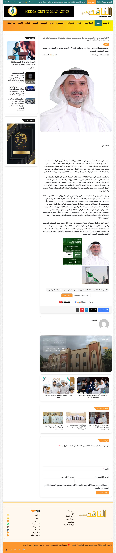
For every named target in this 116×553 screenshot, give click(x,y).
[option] (76, 353)
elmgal (25, 544)
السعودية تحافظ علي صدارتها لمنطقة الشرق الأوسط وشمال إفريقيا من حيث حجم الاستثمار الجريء (77, 290)
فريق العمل (69, 515)
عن (73, 513)
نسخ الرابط (67, 295)
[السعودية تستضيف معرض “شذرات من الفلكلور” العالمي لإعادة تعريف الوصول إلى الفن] (30, 78)
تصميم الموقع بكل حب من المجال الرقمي (54, 544)
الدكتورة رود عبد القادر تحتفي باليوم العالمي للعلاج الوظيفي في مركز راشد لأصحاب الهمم (91, 353)
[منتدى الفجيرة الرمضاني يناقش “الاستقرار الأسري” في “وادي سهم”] (76, 417)
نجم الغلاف (11, 23)
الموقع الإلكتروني (67, 476)
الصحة (35, 23)
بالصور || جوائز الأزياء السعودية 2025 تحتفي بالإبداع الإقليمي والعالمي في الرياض (23, 64)
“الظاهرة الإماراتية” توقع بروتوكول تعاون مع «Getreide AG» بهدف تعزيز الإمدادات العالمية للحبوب (16, 103)
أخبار (98, 23)
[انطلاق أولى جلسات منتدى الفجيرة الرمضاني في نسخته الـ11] (53, 417)
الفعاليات (71, 23)
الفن (79, 23)
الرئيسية (106, 23)
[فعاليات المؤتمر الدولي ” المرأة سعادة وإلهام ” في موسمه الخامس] (99, 417)
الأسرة (20, 23)
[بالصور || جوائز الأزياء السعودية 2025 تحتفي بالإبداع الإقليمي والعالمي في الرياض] (21, 50)
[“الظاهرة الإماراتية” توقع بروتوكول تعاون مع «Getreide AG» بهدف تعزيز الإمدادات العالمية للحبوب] (30, 101)
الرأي (51, 23)
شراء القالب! (69, 524)
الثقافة (27, 23)
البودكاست (89, 23)
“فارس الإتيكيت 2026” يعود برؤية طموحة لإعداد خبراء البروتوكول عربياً (62, 2)
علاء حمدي (103, 55)
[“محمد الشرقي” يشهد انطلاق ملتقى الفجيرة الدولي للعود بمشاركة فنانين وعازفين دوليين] (30, 88)
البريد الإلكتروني (102, 476)
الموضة (44, 23)
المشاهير (60, 23)
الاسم (106, 468)
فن (37, 517)
